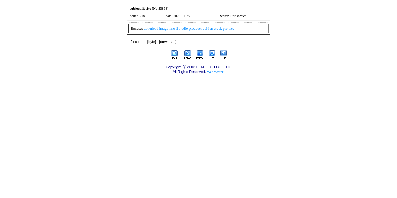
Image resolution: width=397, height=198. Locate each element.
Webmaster (215, 72)
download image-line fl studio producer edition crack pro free (189, 28)
